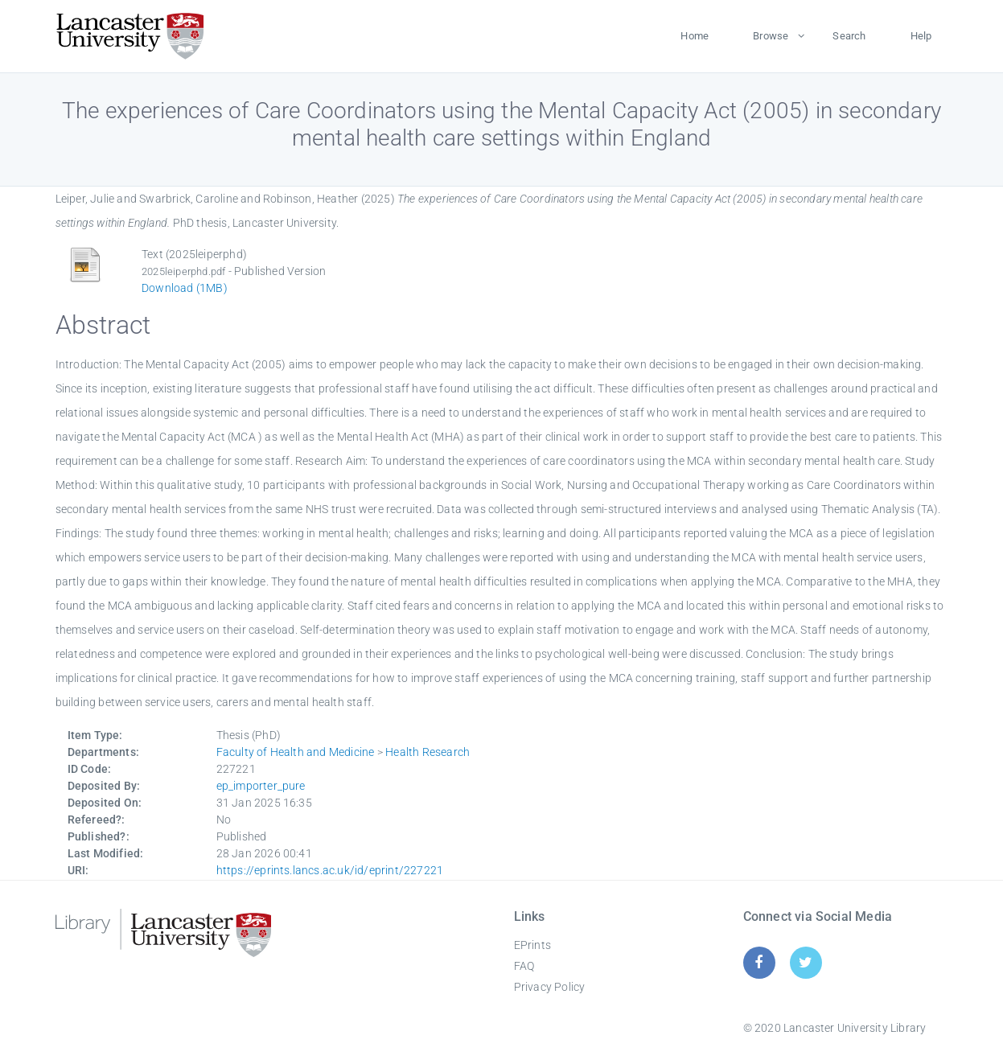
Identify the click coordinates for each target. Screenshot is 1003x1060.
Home (694, 36)
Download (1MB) (185, 287)
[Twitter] (805, 962)
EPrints (532, 945)
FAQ (524, 965)
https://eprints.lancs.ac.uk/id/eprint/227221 (330, 870)
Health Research (427, 752)
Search (848, 36)
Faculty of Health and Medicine (295, 752)
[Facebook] (758, 962)
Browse (770, 36)
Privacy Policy (550, 986)
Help (921, 36)
